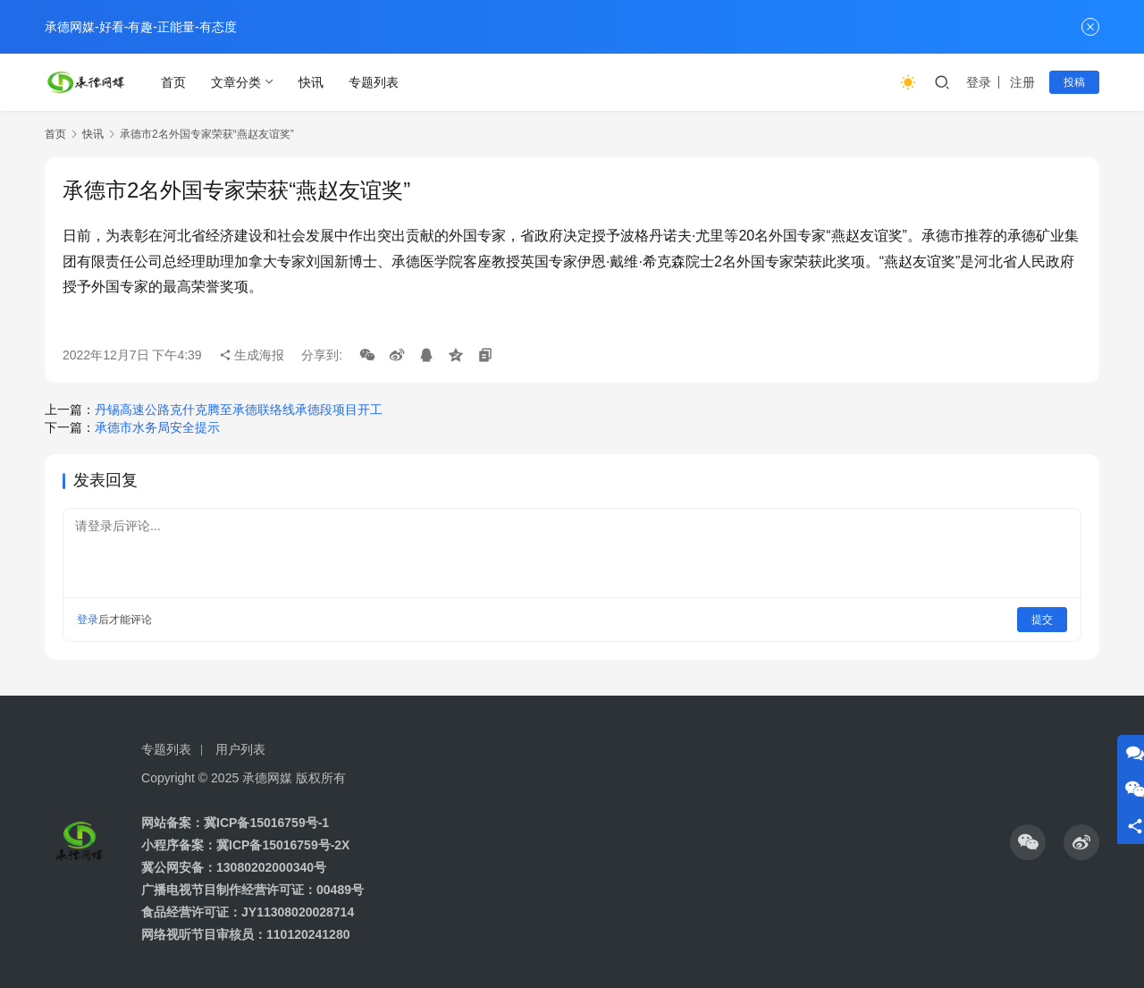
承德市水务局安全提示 (157, 427)
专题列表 (374, 82)
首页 (173, 82)
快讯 (311, 82)
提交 (1042, 619)
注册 (1022, 82)
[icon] (1028, 842)
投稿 (1074, 82)
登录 (978, 82)
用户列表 (240, 749)
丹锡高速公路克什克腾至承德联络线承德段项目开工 (239, 409)
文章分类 (236, 82)
